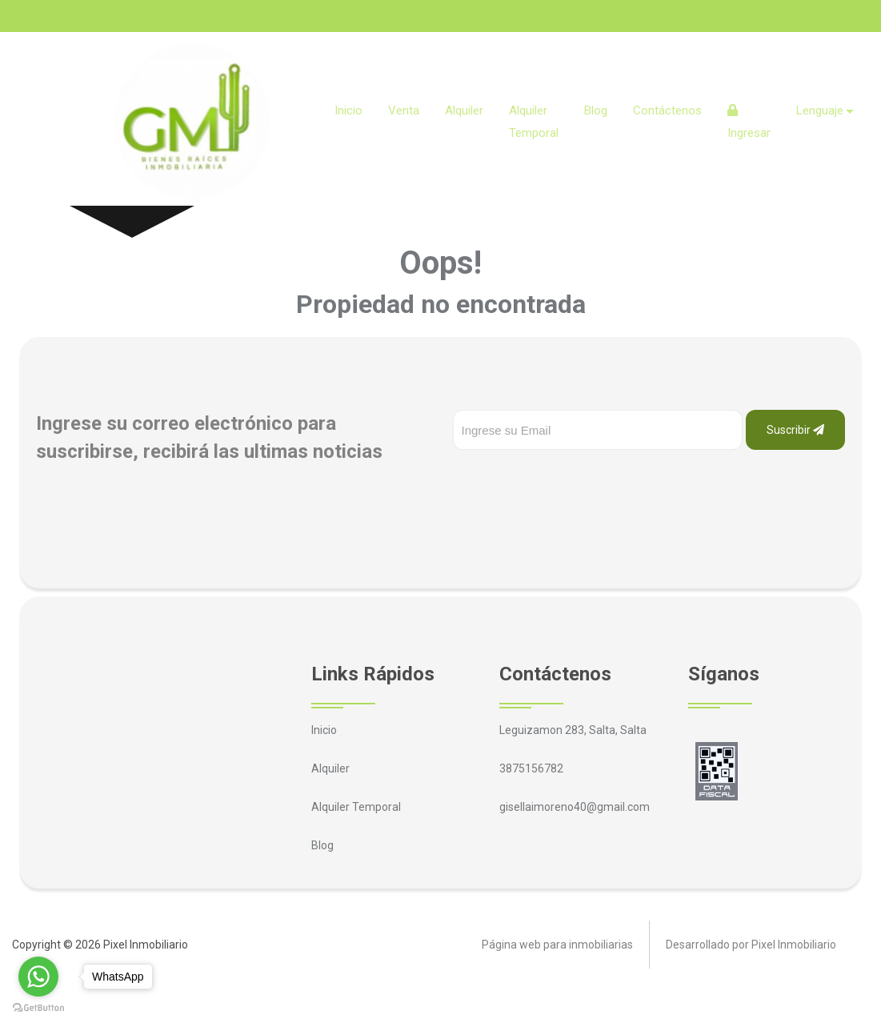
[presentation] (574, 482)
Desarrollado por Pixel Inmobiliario (751, 944)
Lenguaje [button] (819, 110)
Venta (403, 110)
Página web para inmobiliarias (557, 944)
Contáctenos (667, 110)
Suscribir (795, 429)
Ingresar (749, 122)
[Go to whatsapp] (38, 977)
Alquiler (464, 110)
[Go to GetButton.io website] (38, 1007)
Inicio (348, 110)
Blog (595, 110)
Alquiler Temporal (534, 121)
